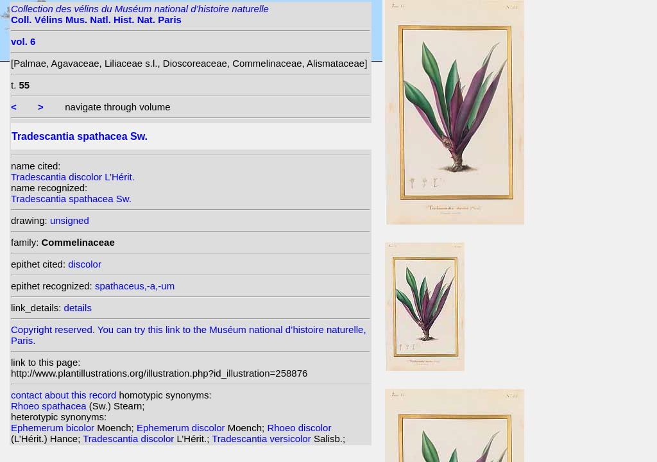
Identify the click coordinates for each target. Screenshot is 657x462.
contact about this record (63, 394)
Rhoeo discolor (299, 427)
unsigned (69, 220)
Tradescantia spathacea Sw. (71, 198)
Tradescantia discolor (129, 438)
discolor (84, 264)
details (78, 307)
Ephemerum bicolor (54, 427)
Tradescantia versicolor (263, 438)
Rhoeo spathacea (50, 405)
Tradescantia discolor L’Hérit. (73, 176)
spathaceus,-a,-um (135, 285)
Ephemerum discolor (182, 427)
